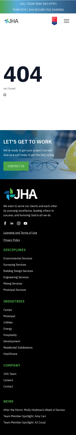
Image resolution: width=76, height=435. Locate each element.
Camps (7, 310)
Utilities (8, 322)
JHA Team (9, 374)
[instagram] (18, 223)
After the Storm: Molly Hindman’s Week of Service (34, 410)
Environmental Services (17, 258)
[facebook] (5, 223)
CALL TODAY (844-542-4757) (38, 3)
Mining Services (12, 283)
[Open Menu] (66, 21)
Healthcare (10, 354)
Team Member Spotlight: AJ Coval (24, 422)
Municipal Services (14, 289)
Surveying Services (14, 264)
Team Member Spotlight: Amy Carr (24, 416)
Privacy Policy (11, 240)
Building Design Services (18, 271)
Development (11, 341)
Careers (8, 380)
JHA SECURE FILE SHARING (46, 9)
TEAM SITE (19, 9)
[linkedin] (12, 223)
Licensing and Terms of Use (20, 232)
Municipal (9, 316)
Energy (7, 328)
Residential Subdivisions (18, 347)
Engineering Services (16, 277)
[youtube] (25, 223)
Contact (8, 386)
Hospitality (10, 335)
